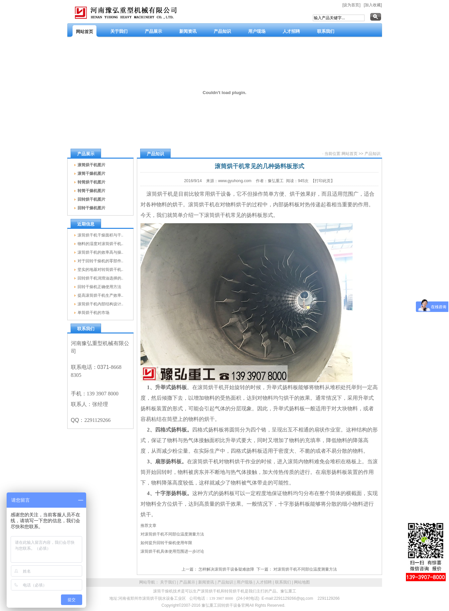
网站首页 (350, 153)
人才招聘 (264, 582)
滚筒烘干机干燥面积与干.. (101, 235)
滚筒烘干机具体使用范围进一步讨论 (172, 551)
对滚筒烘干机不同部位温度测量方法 (172, 534)
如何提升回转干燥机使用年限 (166, 542)
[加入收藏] (373, 5)
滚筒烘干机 (211, 591)
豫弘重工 (288, 591)
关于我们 (168, 582)
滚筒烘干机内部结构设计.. (101, 304)
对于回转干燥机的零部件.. (101, 261)
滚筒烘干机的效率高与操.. (101, 252)
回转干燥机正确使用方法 (99, 286)
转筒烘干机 (235, 591)
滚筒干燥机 (163, 591)
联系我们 (283, 582)
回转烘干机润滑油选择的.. (101, 278)
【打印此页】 (323, 180)
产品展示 (187, 582)
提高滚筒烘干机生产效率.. (101, 295)
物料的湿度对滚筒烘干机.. (101, 243)
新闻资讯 (206, 582)
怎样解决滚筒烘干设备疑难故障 (226, 569)
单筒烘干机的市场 (93, 312)
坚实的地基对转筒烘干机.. (101, 269)
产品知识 (372, 153)
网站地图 (302, 582)
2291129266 (328, 598)
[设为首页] (351, 5)
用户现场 (245, 582)
